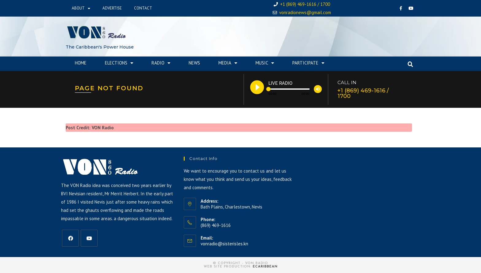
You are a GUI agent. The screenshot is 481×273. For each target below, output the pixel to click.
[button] (410, 64)
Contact (143, 8)
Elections (119, 63)
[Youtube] (89, 238)
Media (227, 63)
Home (81, 63)
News (194, 63)
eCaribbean (265, 266)
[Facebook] (70, 238)
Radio (161, 63)
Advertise (112, 8)
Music (265, 63)
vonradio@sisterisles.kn (224, 244)
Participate (308, 63)
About (81, 8)
